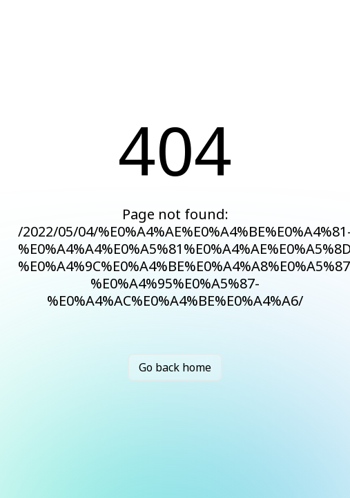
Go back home (175, 367)
